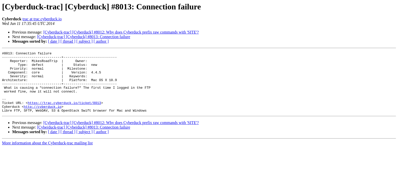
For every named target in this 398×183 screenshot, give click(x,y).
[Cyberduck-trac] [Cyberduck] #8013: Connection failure (83, 37)
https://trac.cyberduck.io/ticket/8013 (64, 113)
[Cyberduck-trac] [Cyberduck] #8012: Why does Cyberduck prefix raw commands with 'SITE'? (121, 32)
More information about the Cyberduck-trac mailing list (47, 155)
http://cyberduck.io (42, 118)
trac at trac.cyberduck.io (42, 19)
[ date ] (53, 41)
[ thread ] (67, 41)
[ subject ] (84, 41)
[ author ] (101, 41)
